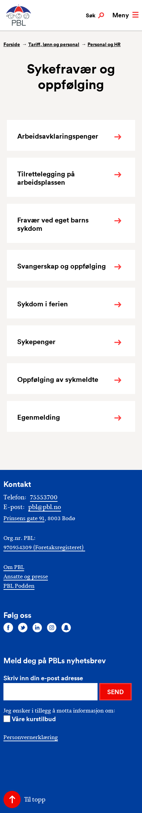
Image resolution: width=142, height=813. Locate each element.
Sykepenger (36, 342)
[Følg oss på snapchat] (66, 627)
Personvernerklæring (30, 737)
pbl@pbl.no (44, 507)
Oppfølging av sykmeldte (57, 379)
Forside (11, 44)
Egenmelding (38, 417)
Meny (125, 15)
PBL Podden (18, 586)
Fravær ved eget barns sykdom (53, 224)
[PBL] (18, 24)
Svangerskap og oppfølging (61, 266)
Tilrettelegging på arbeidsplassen (46, 178)
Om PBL (13, 567)
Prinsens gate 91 (23, 518)
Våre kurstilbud (34, 719)
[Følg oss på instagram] (52, 627)
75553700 (44, 497)
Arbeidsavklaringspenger (57, 136)
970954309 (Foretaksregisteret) (44, 547)
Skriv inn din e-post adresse (43, 678)
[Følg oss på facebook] (8, 627)
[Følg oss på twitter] (23, 627)
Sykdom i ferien (42, 304)
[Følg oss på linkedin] (37, 627)
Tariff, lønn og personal (53, 44)
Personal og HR (104, 44)
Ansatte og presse (25, 576)
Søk (95, 15)
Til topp (34, 799)
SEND (115, 692)
